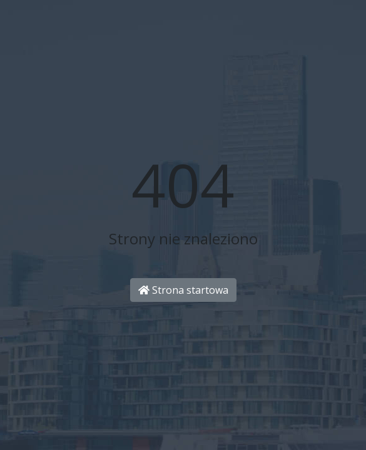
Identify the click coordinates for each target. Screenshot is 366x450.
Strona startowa (183, 290)
